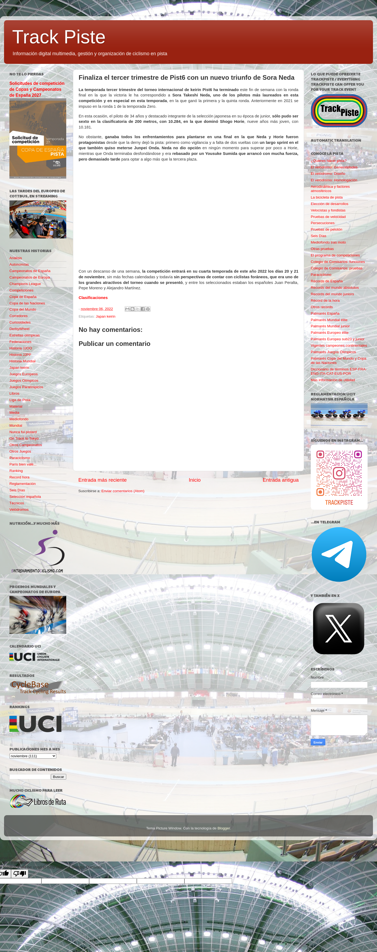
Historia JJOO (20, 348)
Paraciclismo (19, 458)
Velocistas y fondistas (328, 210)
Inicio (195, 480)
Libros (14, 393)
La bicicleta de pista (327, 197)
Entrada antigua (281, 480)
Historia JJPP (20, 355)
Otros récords (322, 307)
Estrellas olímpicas (24, 335)
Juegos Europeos (23, 374)
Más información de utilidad (333, 380)
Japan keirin (106, 316)
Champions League (25, 284)
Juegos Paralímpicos (26, 387)
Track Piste (59, 36)
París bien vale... (23, 464)
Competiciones (21, 290)
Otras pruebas (322, 249)
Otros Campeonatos (25, 445)
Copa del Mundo (22, 309)
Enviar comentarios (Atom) (123, 491)
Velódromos (19, 510)
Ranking (16, 471)
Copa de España (23, 297)
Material (15, 406)
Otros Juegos (20, 451)
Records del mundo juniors (332, 294)
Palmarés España (325, 313)
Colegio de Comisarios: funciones (338, 262)
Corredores (18, 316)
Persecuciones (323, 223)
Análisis (15, 258)
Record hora (19, 477)
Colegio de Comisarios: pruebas (336, 268)
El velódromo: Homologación (334, 180)
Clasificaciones (93, 298)
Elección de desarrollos (329, 204)
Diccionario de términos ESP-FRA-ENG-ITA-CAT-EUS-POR (339, 371)
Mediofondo (19, 419)
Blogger (224, 828)
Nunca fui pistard (23, 432)
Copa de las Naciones (27, 303)
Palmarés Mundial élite (329, 320)
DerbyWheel (19, 329)
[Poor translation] (19, 873)
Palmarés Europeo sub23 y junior (338, 339)
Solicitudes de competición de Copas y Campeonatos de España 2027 (36, 89)
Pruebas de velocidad (328, 217)
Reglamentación (22, 484)
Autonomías (19, 264)
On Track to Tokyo (24, 438)
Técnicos (16, 503)
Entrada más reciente (102, 480)
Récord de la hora (325, 300)
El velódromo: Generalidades (334, 167)
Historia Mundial (22, 361)
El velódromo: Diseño (328, 174)
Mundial (15, 425)
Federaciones (20, 342)
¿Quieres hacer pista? (329, 161)
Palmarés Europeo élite (329, 333)
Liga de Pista (19, 400)
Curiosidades (20, 322)
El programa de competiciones (335, 255)
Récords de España (327, 281)
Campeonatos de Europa (29, 277)
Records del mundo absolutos (335, 288)
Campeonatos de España (29, 271)
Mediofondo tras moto (328, 242)
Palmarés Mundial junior (330, 326)
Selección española (25, 497)
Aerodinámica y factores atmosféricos (330, 189)
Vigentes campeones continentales (339, 345)
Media (14, 413)
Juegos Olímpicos (23, 380)
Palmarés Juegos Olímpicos (333, 352)
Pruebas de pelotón (326, 229)
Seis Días (17, 490)
